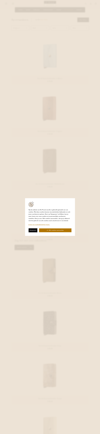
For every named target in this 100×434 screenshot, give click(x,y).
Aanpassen (33, 230)
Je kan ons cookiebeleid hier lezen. (39, 224)
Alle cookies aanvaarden (55, 230)
